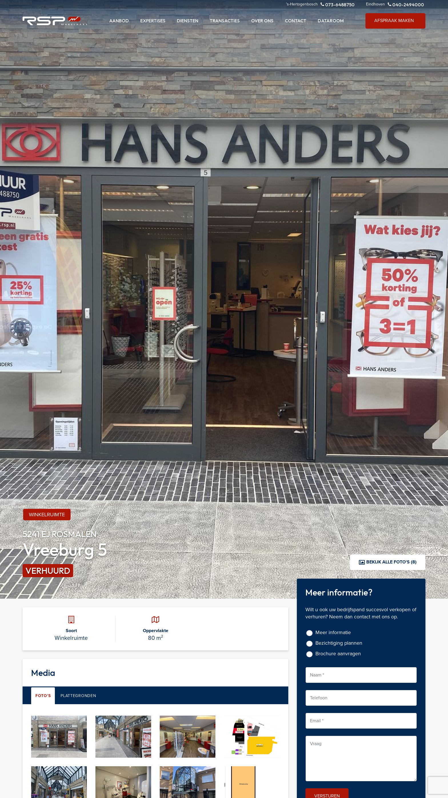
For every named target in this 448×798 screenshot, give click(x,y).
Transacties (225, 20)
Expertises (152, 20)
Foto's (43, 696)
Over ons (262, 20)
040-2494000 (406, 4)
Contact (295, 20)
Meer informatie (333, 632)
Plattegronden (78, 696)
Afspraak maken (394, 20)
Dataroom (331, 20)
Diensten (187, 20)
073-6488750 (338, 4)
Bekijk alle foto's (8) (388, 562)
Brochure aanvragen (338, 653)
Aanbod (119, 20)
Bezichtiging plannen (338, 643)
